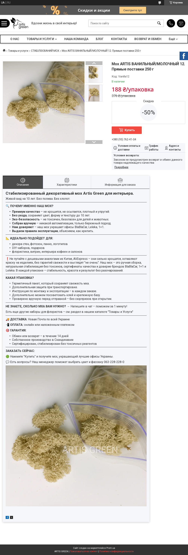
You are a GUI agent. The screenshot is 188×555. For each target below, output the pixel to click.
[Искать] (159, 23)
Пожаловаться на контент (84, 551)
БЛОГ (100, 39)
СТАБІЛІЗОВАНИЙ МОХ (45, 50)
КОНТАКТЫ (119, 39)
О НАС (14, 39)
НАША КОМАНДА (76, 39)
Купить (130, 130)
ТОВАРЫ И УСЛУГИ (40, 39)
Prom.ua (110, 548)
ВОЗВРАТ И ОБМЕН (147, 39)
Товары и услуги (18, 50)
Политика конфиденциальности (116, 551)
